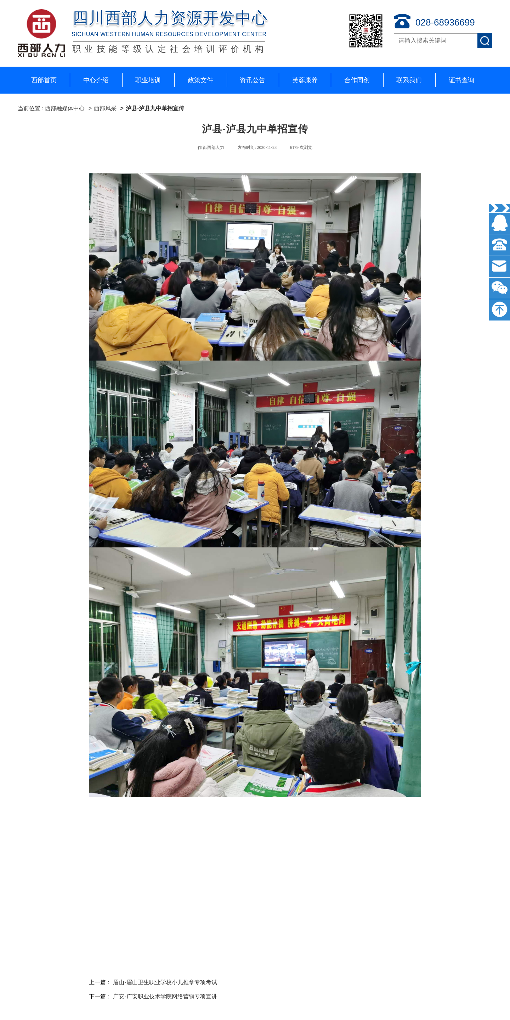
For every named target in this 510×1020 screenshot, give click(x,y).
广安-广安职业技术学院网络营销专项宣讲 (165, 996)
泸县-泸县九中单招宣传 (155, 108)
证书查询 (461, 80)
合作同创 (357, 80)
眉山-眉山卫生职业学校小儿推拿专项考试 (165, 982)
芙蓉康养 (305, 80)
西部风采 (105, 108)
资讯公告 (252, 80)
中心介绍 (96, 80)
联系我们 (409, 80)
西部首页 (44, 80)
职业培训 (148, 80)
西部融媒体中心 (65, 108)
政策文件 (200, 80)
